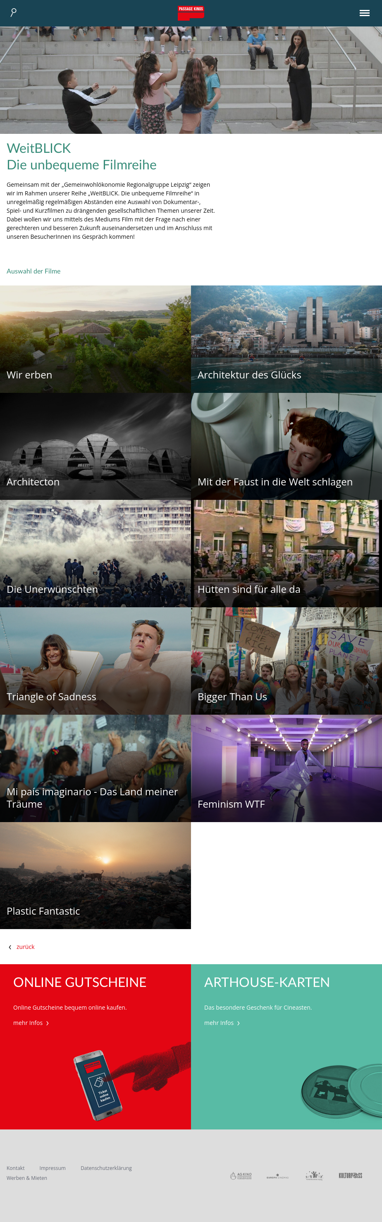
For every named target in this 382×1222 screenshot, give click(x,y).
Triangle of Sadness (51, 696)
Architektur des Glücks (249, 375)
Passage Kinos (191, 13)
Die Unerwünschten (52, 589)
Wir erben (29, 375)
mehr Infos (32, 1023)
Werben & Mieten (27, 1178)
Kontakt (15, 1168)
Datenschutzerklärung (106, 1168)
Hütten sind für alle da (249, 589)
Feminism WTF (231, 804)
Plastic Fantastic (43, 911)
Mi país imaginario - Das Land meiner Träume (92, 798)
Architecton (33, 481)
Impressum (53, 1168)
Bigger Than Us (232, 696)
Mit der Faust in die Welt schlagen (275, 481)
